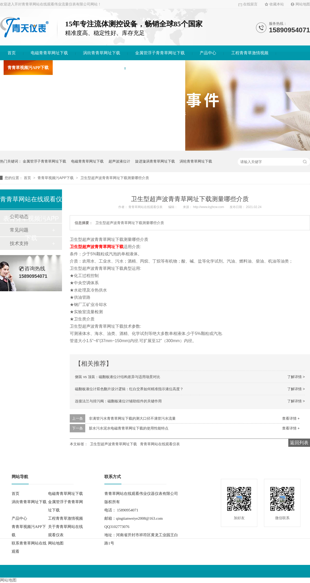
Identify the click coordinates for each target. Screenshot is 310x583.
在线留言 (250, 4)
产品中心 (208, 53)
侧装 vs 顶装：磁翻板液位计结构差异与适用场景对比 (117, 377)
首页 (11, 53)
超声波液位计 (119, 161)
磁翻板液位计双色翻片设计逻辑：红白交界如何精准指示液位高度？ (129, 389)
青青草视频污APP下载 (28, 67)
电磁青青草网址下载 (49, 53)
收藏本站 (276, 4)
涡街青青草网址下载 (101, 53)
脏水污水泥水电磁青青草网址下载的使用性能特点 (128, 428)
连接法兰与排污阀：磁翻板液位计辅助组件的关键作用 (118, 401)
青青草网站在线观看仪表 (160, 444)
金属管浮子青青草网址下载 (160, 53)
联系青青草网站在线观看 (155, 67)
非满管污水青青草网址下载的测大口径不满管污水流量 (132, 418)
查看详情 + (291, 418)
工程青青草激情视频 (249, 53)
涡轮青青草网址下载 (196, 161)
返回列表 (299, 442)
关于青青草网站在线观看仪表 (90, 67)
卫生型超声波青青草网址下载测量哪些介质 (114, 178)
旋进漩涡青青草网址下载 (155, 161)
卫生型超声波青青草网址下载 (113, 444)
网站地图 (303, 4)
